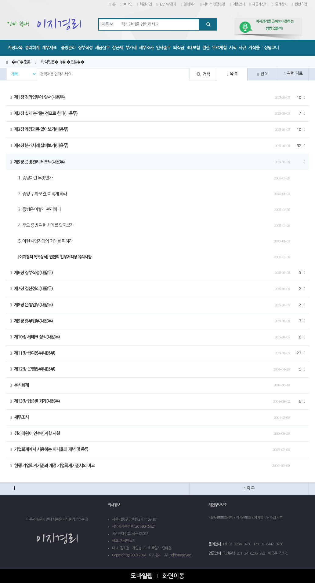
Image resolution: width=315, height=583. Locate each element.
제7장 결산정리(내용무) (31, 288)
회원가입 (144, 4)
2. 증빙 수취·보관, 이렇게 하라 (42, 194)
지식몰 (253, 48)
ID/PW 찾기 (166, 4)
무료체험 (219, 48)
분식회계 (19, 385)
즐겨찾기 (279, 4)
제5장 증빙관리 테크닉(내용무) (37, 162)
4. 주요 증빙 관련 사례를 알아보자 (46, 225)
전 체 (262, 74)
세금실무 (102, 48)
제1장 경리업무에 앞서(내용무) (37, 97)
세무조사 (146, 48)
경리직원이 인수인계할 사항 (35, 433)
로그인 (126, 4)
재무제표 (49, 48)
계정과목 (15, 48)
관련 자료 (293, 73)
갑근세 (117, 48)
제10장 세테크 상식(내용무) (35, 337)
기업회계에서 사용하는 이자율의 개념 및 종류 (49, 449)
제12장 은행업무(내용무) (32, 369)
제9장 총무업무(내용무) (31, 321)
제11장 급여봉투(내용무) (32, 353)
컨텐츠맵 (299, 4)
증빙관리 (68, 48)
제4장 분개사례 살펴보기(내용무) (39, 145)
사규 (242, 48)
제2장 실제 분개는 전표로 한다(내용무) (44, 113)
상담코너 (270, 48)
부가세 (130, 48)
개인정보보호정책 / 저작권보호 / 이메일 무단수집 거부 (245, 517)
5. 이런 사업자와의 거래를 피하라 (45, 241)
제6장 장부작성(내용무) (31, 273)
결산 (205, 48)
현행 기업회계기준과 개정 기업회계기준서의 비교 (52, 465)
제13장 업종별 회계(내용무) (35, 401)
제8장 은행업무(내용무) (31, 305)
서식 (232, 48)
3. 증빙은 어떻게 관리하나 (39, 209)
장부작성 (85, 48)
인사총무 (163, 48)
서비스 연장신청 (212, 4)
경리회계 (32, 48)
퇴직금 (178, 48)
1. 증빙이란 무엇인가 (35, 178)
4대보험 (193, 48)
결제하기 (188, 4)
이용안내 (237, 4)
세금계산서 (258, 4)
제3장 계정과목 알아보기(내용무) (39, 129)
